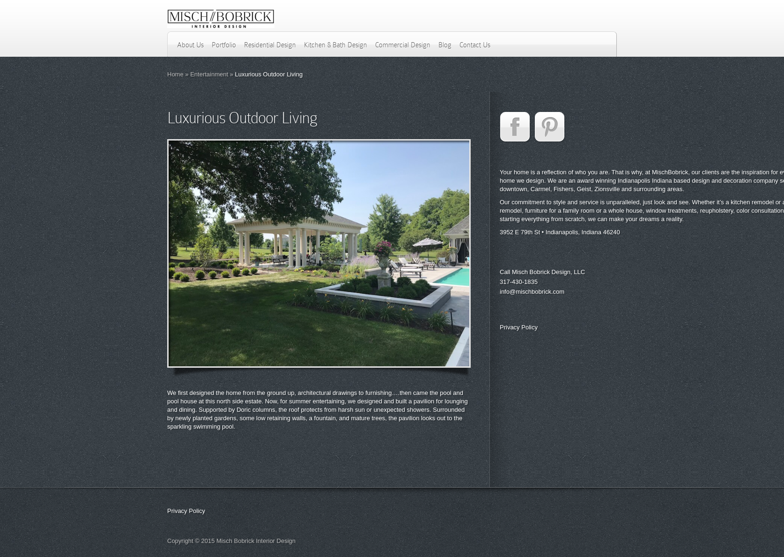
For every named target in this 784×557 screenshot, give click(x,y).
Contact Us (474, 45)
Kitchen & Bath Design (335, 45)
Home (175, 74)
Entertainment (209, 74)
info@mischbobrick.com (532, 291)
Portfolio (224, 45)
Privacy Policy (519, 327)
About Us (190, 45)
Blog (444, 45)
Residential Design (270, 45)
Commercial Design (402, 45)
